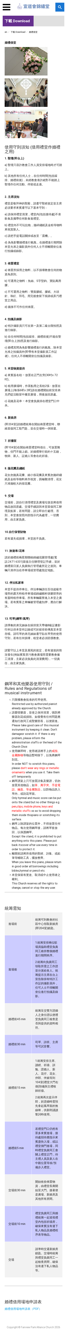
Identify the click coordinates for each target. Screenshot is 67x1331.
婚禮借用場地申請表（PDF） (23, 1309)
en (6, 32)
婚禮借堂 (33, 32)
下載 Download (18, 32)
